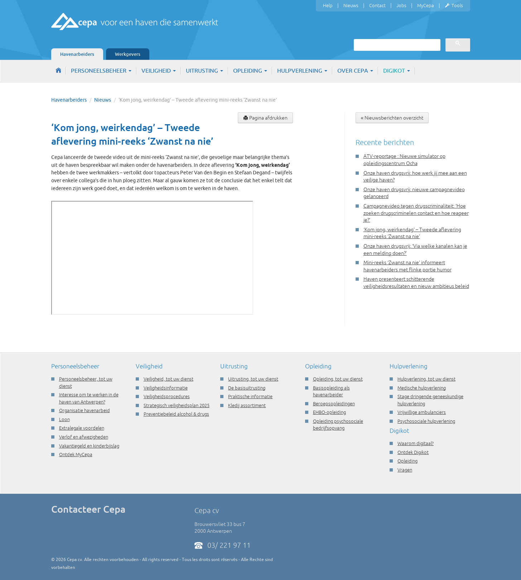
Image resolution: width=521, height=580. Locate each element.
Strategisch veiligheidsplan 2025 (176, 405)
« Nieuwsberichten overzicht (392, 118)
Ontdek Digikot (413, 452)
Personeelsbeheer (101, 70)
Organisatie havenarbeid (84, 410)
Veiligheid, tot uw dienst (168, 378)
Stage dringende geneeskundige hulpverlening (430, 400)
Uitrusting (204, 70)
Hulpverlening (302, 70)
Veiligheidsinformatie (166, 387)
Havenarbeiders (77, 54)
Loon (64, 419)
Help (328, 5)
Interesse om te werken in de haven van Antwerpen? (89, 398)
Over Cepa (355, 70)
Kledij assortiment (247, 405)
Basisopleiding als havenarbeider (331, 391)
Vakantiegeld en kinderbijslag (89, 445)
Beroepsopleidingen (334, 403)
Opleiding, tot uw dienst (338, 378)
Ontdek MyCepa (75, 454)
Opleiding (250, 70)
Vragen (404, 469)
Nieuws (350, 5)
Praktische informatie (250, 396)
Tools (454, 6)
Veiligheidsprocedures (167, 396)
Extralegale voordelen (81, 427)
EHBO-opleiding (329, 412)
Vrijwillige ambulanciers (421, 412)
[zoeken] (396, 44)
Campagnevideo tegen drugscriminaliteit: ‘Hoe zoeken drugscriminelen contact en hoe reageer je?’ (416, 213)
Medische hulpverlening (421, 387)
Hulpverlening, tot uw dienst (426, 378)
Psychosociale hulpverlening (426, 421)
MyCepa (425, 5)
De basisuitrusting (246, 387)
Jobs (401, 5)
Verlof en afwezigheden (83, 436)
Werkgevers (127, 54)
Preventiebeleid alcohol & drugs (176, 413)
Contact (377, 5)
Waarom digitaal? (415, 443)
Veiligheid (158, 70)
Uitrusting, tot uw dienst (253, 378)
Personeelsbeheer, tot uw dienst (85, 382)
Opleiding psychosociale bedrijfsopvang (338, 425)
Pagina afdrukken (265, 118)
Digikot (396, 70)
